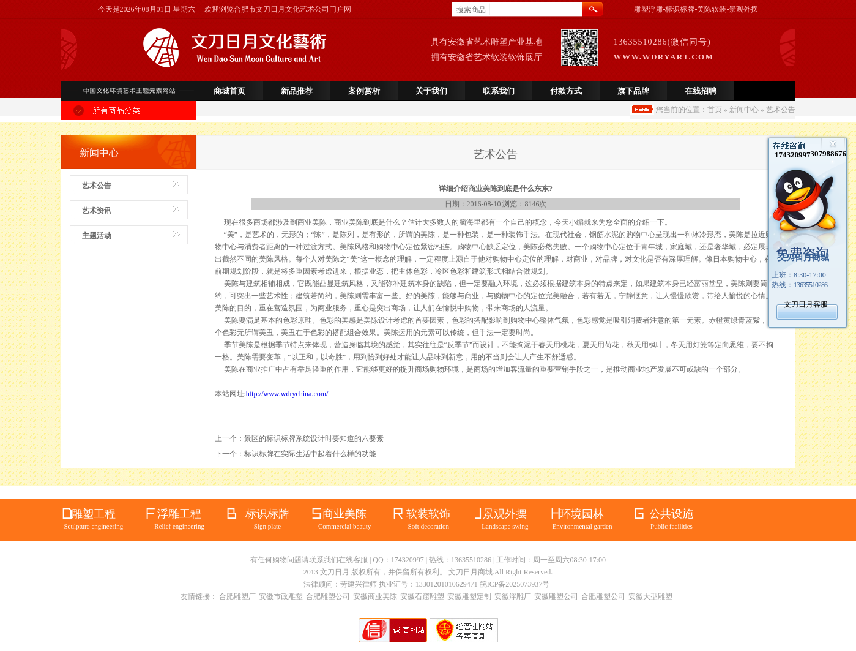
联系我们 (499, 91)
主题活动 (96, 235)
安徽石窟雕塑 (422, 596)
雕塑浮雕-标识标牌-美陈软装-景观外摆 (696, 9)
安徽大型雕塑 (650, 596)
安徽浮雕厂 (512, 596)
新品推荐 (297, 91)
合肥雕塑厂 (237, 596)
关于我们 (431, 91)
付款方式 (566, 91)
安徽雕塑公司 (556, 596)
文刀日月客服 (806, 304)
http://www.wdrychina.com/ (287, 393)
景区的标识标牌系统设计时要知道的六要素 (314, 438)
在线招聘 (700, 91)
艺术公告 (96, 185)
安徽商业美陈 (375, 596)
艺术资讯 (96, 210)
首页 (714, 109)
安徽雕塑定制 (469, 596)
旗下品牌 (633, 91)
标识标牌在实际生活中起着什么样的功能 (310, 454)
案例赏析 (364, 91)
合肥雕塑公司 (328, 596)
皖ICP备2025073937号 (515, 584)
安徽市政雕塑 (281, 596)
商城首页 (229, 91)
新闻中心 (744, 109)
